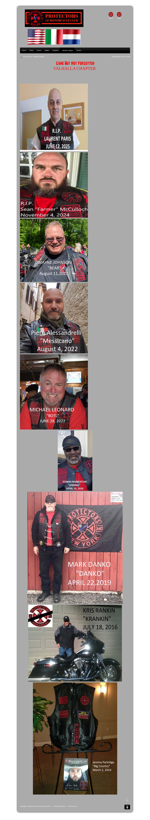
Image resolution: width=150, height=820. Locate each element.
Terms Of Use (72, 806)
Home (111, 18)
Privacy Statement (59, 806)
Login (119, 18)
